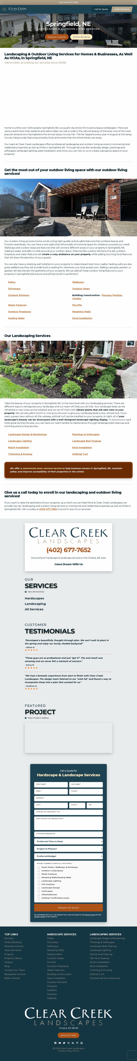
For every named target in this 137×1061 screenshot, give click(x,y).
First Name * (41, 784)
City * (38, 805)
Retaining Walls (81, 311)
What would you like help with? (50, 818)
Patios (11, 282)
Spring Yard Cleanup (101, 954)
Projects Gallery (13, 958)
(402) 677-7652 (48, 509)
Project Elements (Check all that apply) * (54, 863)
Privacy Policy (65, 1051)
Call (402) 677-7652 (68, 2)
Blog (7, 966)
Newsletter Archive (14, 974)
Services (8, 938)
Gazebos (52, 990)
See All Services (34, 592)
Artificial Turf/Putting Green (55, 898)
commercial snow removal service (42, 468)
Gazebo (76, 298)
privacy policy (39, 917)
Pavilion (117, 295)
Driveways (14, 288)
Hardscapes (34, 598)
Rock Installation (82, 447)
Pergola (106, 295)
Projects (8, 954)
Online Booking (121, 9)
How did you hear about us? (48, 811)
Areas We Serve (12, 950)
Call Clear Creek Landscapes (68, 524)
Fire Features (48, 884)
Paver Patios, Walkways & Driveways (60, 867)
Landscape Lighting (20, 441)
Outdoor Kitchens (18, 295)
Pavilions (52, 994)
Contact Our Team (14, 970)
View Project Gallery (37, 718)
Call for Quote (101, 9)
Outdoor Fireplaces (19, 311)
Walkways (78, 282)
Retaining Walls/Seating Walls (56, 878)
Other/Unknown (49, 895)
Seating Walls (16, 318)
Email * (39, 791)
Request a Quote (57, 37)
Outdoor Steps (81, 288)
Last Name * (76, 784)
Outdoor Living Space (52, 871)
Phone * (74, 791)
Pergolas (52, 986)
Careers (8, 962)
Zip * (90, 805)
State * (74, 805)
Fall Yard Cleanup (99, 958)
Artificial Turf (80, 454)
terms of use (90, 915)
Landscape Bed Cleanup (86, 441)
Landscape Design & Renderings (27, 434)
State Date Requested (45, 833)
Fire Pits (77, 305)
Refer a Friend (12, 978)
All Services (34, 609)
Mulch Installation (18, 447)
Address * (40, 798)
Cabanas (51, 998)
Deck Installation (82, 318)
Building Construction (59, 974)
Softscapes (47, 891)
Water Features (17, 305)
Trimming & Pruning (20, 454)
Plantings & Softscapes (86, 434)
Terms (75, 1051)
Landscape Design (51, 888)
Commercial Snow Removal (105, 978)
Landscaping (35, 604)
